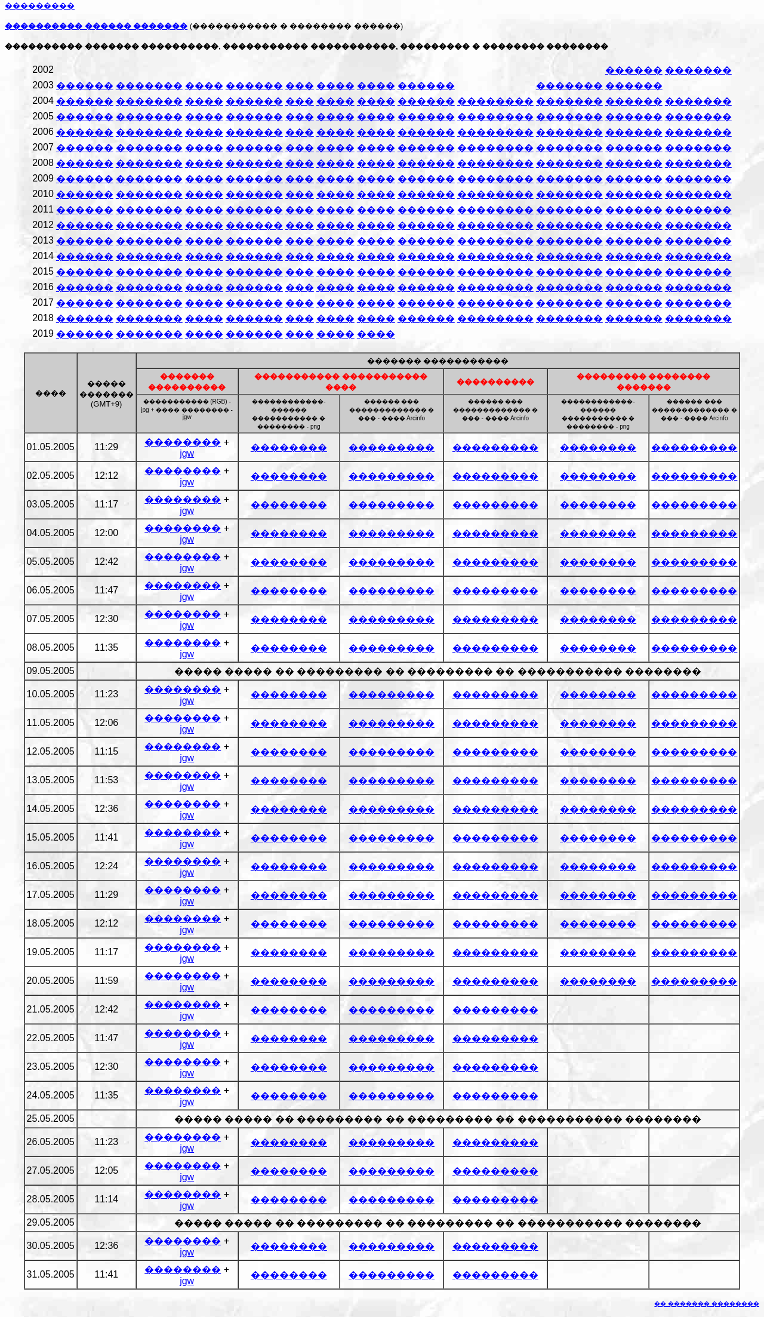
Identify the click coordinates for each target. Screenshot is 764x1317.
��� (299, 86)
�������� (495, 101)
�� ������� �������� (706, 1303)
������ (634, 70)
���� (204, 86)
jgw (187, 453)
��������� (392, 447)
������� (698, 70)
